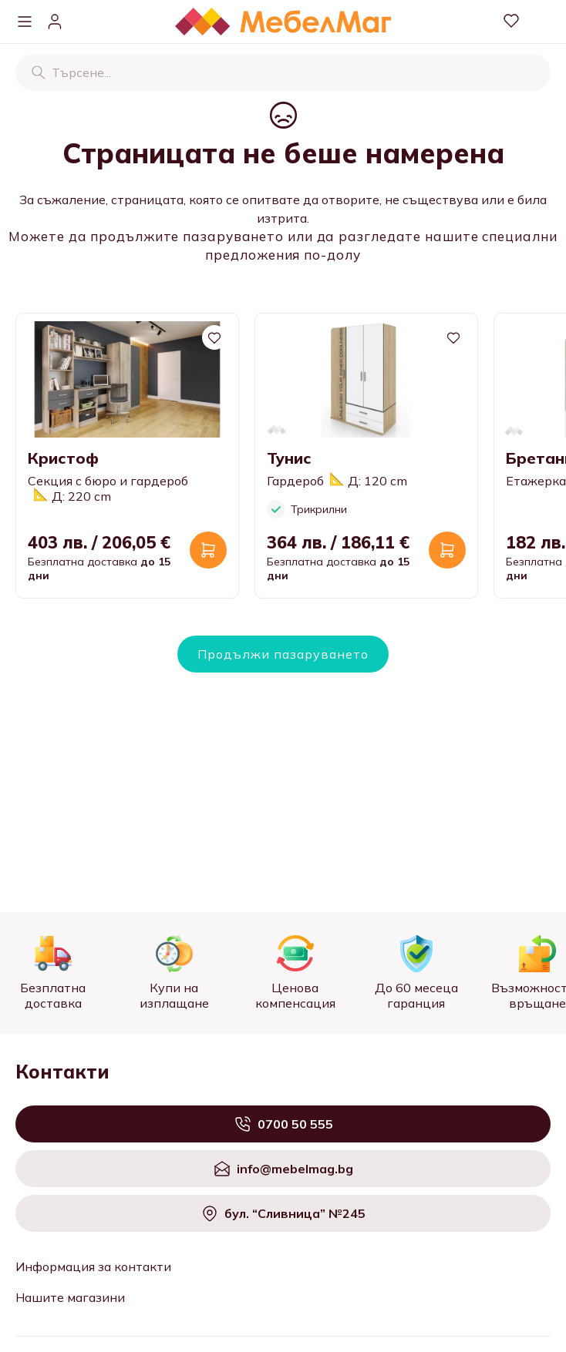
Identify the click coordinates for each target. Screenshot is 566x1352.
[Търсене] (38, 72)
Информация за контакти (93, 1266)
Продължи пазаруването (283, 654)
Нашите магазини (70, 1297)
